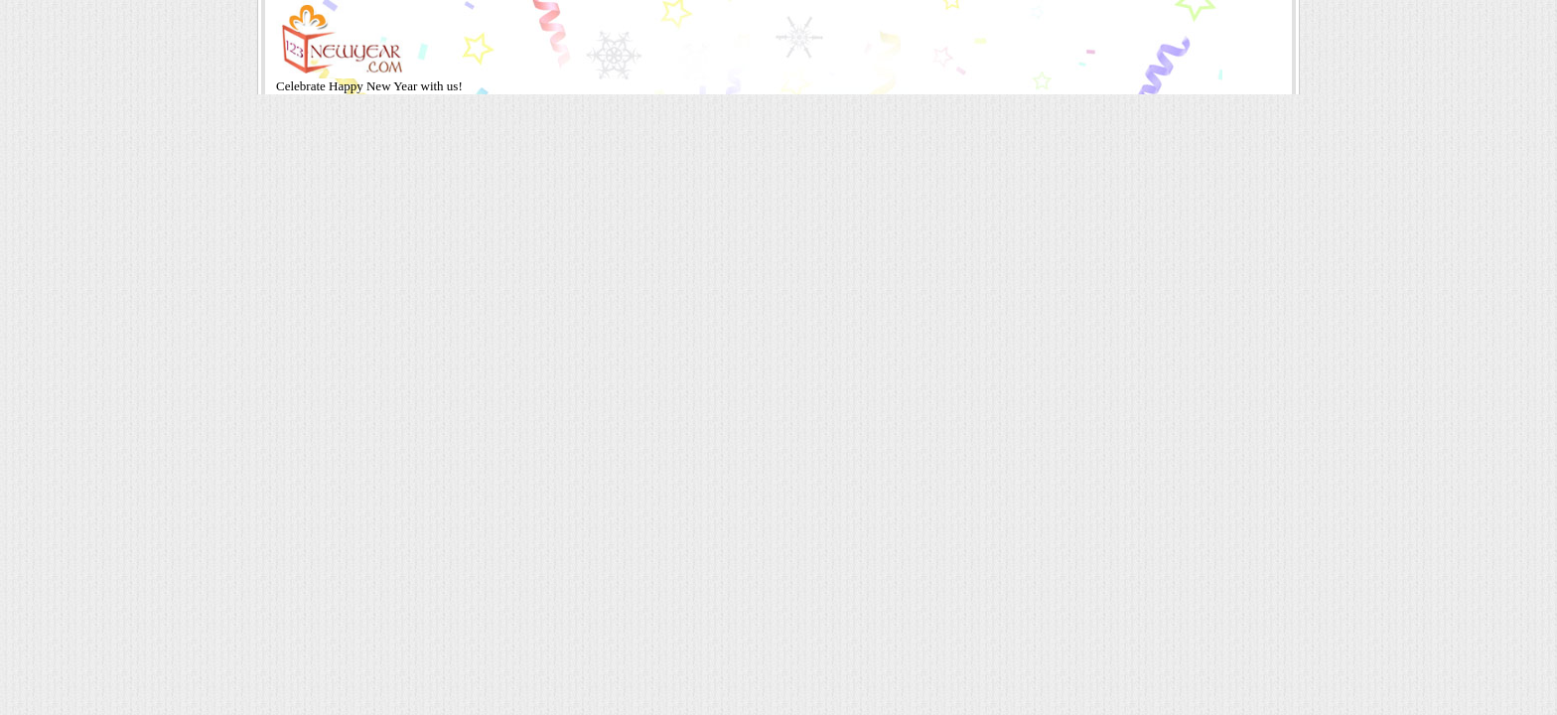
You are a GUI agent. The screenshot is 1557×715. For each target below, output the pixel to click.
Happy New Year (374, 85)
